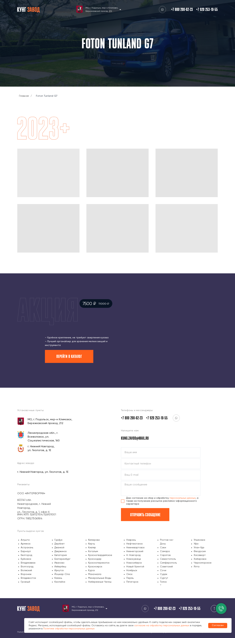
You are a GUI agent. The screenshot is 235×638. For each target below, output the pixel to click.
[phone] (160, 464)
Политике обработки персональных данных (69, 628)
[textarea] (160, 488)
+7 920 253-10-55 (207, 9)
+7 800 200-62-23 (182, 9)
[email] (160, 475)
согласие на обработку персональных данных (161, 625)
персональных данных (183, 498)
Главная (24, 96)
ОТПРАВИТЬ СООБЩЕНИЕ (145, 514)
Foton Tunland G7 (46, 96)
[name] (160, 452)
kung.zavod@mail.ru (135, 438)
